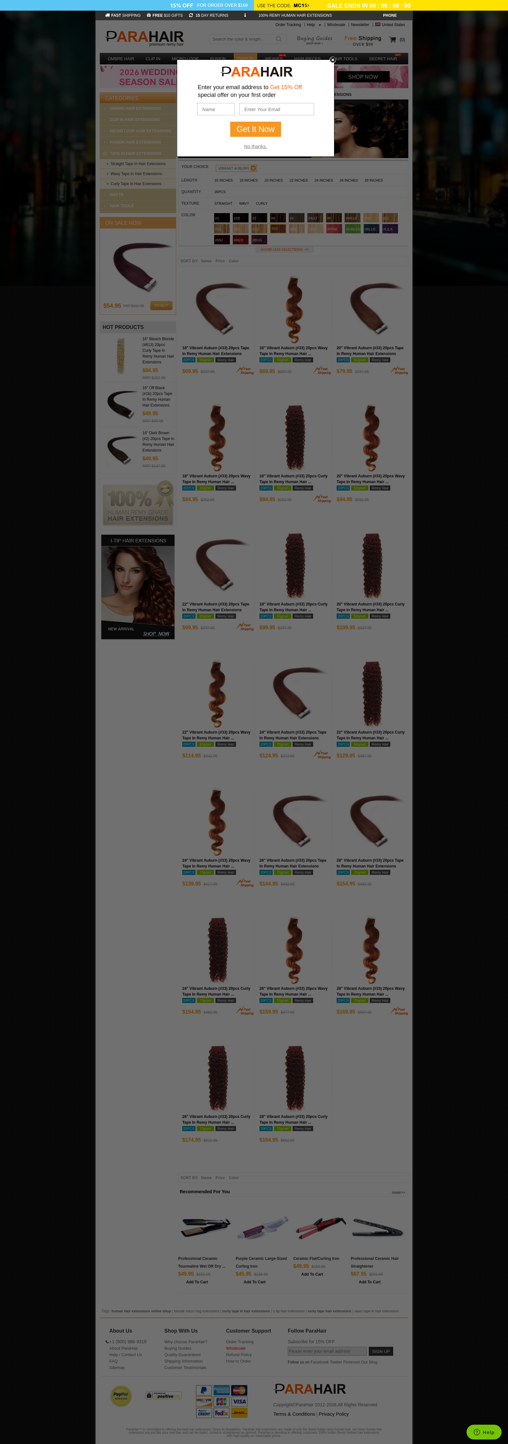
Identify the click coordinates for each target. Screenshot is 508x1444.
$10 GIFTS (165, 15)
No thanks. (255, 146)
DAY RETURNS (208, 15)
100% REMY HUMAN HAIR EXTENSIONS (295, 15)
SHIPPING (123, 15)
